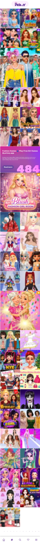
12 (35, 531)
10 (29, 531)
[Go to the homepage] (20, 4)
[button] (12, 540)
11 (32, 531)
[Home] (3, 540)
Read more (8, 167)
